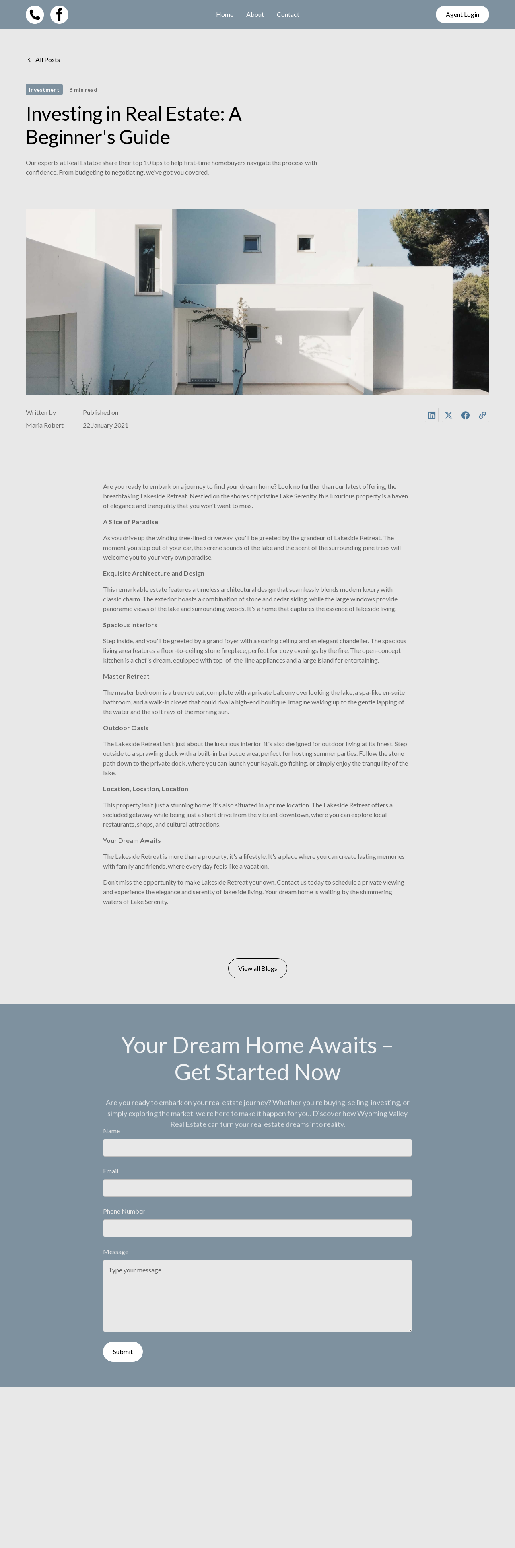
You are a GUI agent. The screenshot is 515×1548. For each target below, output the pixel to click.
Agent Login (462, 14)
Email (110, 1171)
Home (224, 14)
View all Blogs (257, 968)
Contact (288, 14)
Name (111, 1131)
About (255, 14)
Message (115, 1252)
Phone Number (124, 1211)
